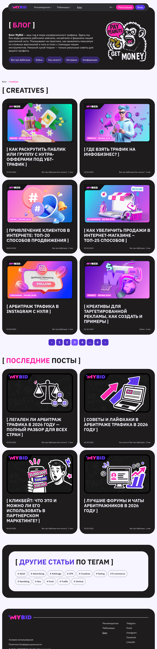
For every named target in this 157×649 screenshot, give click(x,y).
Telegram (131, 623)
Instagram (131, 632)
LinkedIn (130, 642)
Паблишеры (64, 7)
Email (129, 628)
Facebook (131, 637)
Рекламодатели (43, 7)
